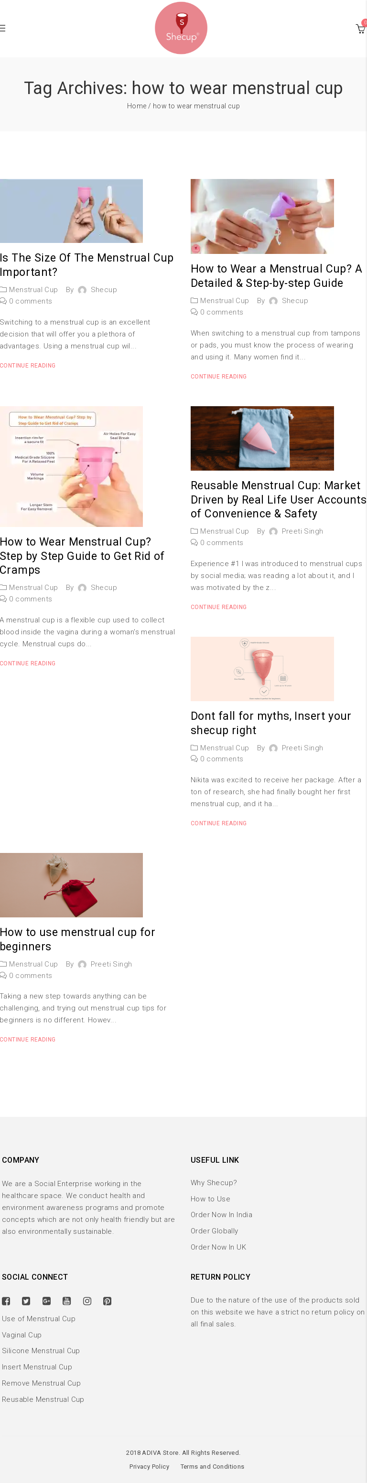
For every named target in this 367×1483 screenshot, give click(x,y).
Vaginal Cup (22, 1335)
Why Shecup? (214, 1182)
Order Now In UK (218, 1247)
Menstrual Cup (33, 289)
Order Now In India (221, 1214)
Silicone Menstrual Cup (41, 1350)
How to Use (210, 1199)
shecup (104, 289)
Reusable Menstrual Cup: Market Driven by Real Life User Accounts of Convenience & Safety (279, 500)
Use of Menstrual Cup (39, 1319)
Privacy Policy (149, 1466)
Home (137, 106)
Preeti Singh (303, 531)
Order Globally (214, 1231)
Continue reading (219, 376)
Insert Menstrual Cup (37, 1367)
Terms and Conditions (213, 1466)
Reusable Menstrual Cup (43, 1399)
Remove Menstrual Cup (41, 1383)
